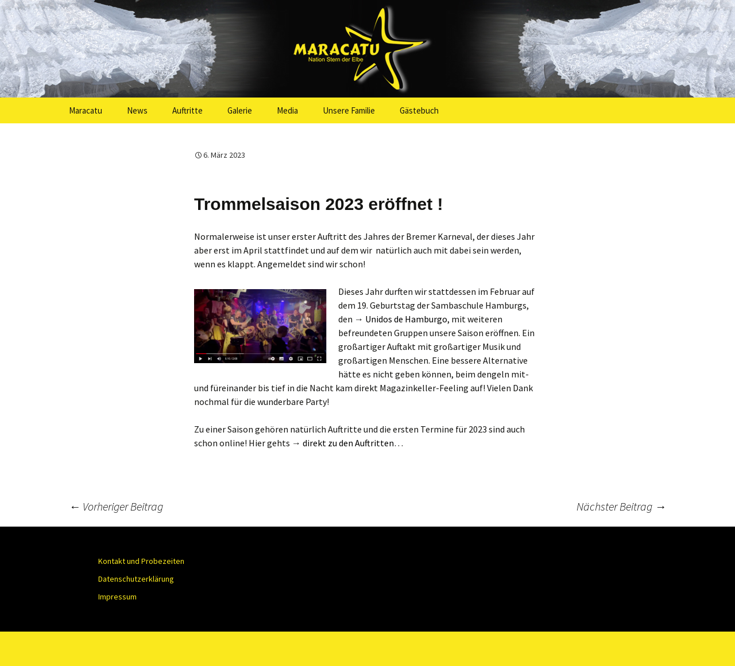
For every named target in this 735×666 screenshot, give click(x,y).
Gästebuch (419, 110)
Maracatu (85, 110)
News (137, 110)
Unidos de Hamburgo (406, 319)
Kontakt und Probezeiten (141, 561)
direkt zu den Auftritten (348, 443)
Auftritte (187, 110)
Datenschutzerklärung (136, 579)
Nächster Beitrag (621, 506)
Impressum (117, 596)
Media (287, 110)
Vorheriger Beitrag (116, 506)
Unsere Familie (349, 110)
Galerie (239, 110)
